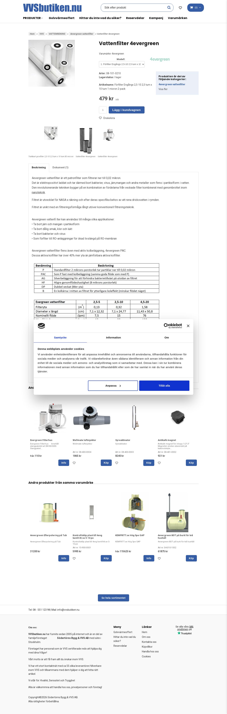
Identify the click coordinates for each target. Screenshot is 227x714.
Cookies (146, 656)
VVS (42, 33)
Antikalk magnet (167, 440)
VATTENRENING (57, 33)
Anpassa (113, 385)
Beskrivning (39, 167)
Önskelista (107, 118)
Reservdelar (135, 18)
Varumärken (177, 18)
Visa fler (163, 89)
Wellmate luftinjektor (84, 440)
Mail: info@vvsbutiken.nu (65, 609)
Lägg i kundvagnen (126, 110)
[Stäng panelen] (188, 325)
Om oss (146, 637)
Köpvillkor (147, 646)
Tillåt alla (164, 385)
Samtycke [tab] (60, 337)
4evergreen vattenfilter (81, 33)
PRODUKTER (32, 18)
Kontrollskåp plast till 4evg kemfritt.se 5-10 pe (87, 536)
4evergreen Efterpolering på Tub (48, 535)
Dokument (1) (60, 167)
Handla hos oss (150, 651)
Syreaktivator (122, 440)
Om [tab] (166, 337)
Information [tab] (113, 337)
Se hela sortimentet (114, 597)
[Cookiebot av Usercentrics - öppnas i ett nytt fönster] (166, 325)
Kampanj (156, 18)
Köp (106, 462)
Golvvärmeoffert (61, 18)
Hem (32, 33)
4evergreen (118, 53)
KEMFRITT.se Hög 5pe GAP (130, 535)
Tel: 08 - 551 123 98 (39, 609)
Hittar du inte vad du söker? (100, 18)
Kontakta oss (149, 641)
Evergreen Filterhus (41, 440)
